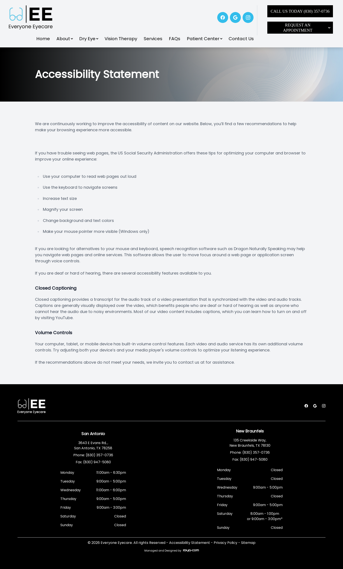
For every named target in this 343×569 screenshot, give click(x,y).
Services (153, 39)
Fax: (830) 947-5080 (93, 462)
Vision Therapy (121, 39)
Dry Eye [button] (88, 39)
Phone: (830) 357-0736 (93, 455)
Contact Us (241, 39)
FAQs (174, 39)
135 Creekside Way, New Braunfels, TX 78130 (249, 443)
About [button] (64, 39)
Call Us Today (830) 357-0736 (300, 11)
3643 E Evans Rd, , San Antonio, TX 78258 (93, 445)
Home (43, 39)
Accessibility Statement (189, 542)
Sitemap (248, 542)
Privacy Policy (225, 542)
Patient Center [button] (204, 39)
